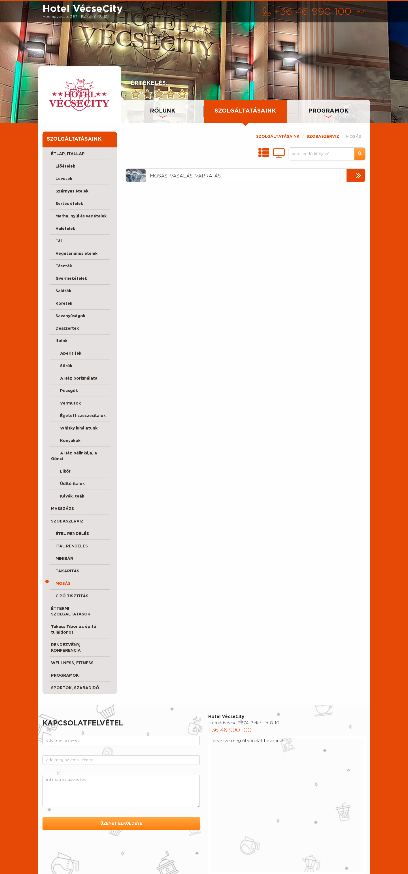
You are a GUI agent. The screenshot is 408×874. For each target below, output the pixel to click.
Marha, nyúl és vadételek (79, 216)
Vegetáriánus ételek (74, 254)
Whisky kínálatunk (74, 428)
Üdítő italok (68, 484)
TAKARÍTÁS (65, 571)
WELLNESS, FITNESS (72, 663)
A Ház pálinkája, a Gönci (74, 456)
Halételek (63, 229)
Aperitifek (66, 353)
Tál (56, 241)
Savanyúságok (68, 316)
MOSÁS (61, 584)
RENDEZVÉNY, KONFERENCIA (66, 648)
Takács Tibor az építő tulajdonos (73, 629)
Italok (59, 341)
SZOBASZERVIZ (67, 521)
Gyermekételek (69, 279)
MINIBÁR (62, 559)
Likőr (61, 471)
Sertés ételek (67, 204)
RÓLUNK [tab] (162, 111)
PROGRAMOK (328, 111)
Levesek (61, 179)
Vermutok (66, 403)
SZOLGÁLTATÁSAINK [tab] (245, 111)
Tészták (61, 266)
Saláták (61, 291)
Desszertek (65, 329)
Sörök (61, 366)
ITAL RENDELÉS (69, 546)
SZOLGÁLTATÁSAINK (277, 137)
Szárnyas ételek (69, 191)
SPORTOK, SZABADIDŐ (75, 688)
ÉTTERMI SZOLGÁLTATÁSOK (70, 611)
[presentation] (79, 94)
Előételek (63, 166)
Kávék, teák (67, 496)
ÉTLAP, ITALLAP (68, 154)
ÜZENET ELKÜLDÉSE (121, 824)
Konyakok (65, 441)
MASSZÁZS (62, 509)
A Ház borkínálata (74, 378)
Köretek (61, 304)
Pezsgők (64, 391)
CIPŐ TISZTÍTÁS (69, 596)
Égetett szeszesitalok (78, 416)
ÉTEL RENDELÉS (70, 534)
